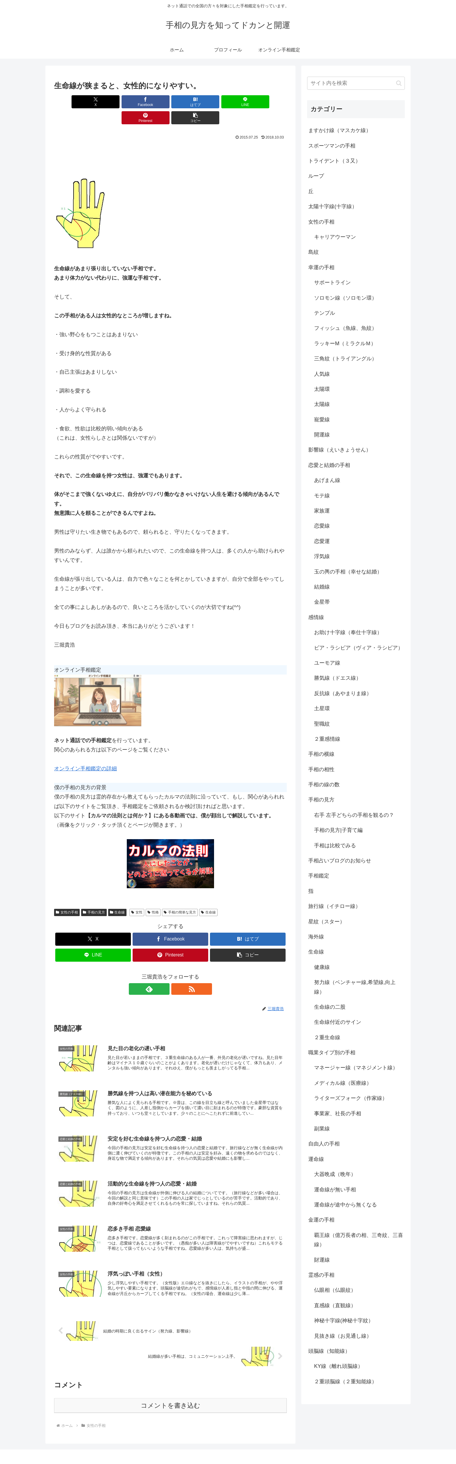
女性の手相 (67, 896)
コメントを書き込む (170, 1394)
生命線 (117, 896)
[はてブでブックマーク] (151, 101)
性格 (153, 896)
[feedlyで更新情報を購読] (164, 973)
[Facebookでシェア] (111, 101)
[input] (356, 83)
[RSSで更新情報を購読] (177, 973)
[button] (268, 101)
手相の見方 (94, 896)
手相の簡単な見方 (180, 896)
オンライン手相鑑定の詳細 (85, 753)
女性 (136, 896)
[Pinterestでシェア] (229, 101)
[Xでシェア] (72, 101)
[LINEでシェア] (190, 101)
